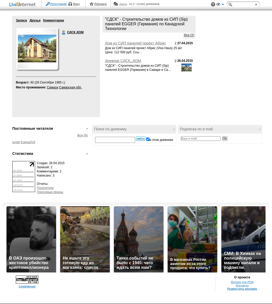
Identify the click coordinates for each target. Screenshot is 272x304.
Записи (21, 20)
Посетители (45, 188)
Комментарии (53, 20)
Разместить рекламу (242, 288)
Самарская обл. (70, 87)
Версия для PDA (242, 282)
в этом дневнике (161, 140)
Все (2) (189, 35)
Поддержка (213, 4)
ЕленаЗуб (28, 142)
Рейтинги (100, 4)
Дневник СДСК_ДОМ (123, 61)
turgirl (16, 142)
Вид (220, 5)
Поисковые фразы (50, 192)
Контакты (242, 285)
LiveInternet (23, 4)
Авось (123, 4)
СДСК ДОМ (64, 33)
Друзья (35, 20)
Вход (76, 4)
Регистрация (58, 4)
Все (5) (82, 135)
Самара (52, 87)
